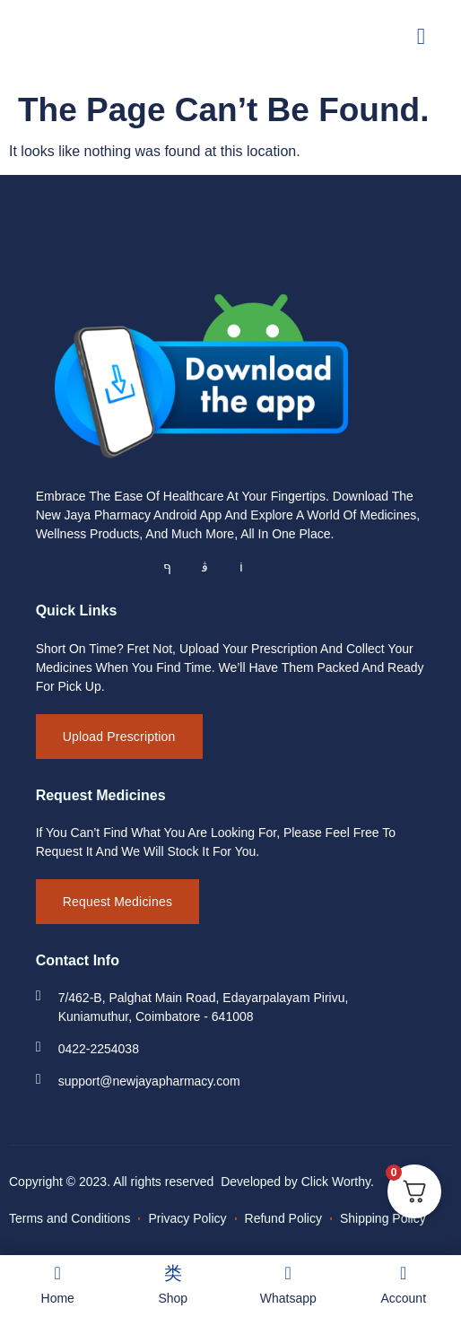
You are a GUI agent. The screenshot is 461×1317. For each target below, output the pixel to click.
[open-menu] (421, 36)
